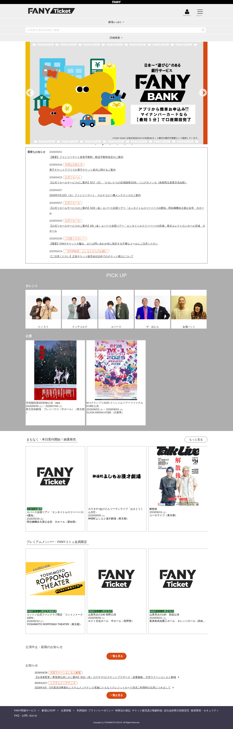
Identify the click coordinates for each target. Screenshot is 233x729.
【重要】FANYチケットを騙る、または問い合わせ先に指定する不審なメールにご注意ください (103, 243)
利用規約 (82, 710)
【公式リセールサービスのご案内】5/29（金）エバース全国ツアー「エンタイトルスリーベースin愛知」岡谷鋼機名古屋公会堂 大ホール (126, 210)
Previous (30, 93)
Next (203, 93)
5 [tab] (128, 145)
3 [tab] (114, 145)
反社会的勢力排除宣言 (176, 710)
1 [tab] (99, 145)
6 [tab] (136, 145)
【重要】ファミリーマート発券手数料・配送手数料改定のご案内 (86, 157)
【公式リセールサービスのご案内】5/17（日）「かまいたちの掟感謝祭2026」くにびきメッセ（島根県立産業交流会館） (118, 182)
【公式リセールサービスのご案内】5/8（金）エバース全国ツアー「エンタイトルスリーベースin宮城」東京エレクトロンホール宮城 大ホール (127, 228)
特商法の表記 (123, 710)
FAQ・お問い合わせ (25, 715)
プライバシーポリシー (101, 710)
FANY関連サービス (25, 710)
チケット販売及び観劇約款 (147, 710)
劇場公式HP (48, 710)
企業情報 (66, 710)
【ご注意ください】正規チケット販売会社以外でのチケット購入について (91, 256)
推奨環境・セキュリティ (205, 710)
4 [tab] (121, 145)
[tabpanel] (116, 93)
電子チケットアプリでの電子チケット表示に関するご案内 (82, 169)
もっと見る (196, 439)
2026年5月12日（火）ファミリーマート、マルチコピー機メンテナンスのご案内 (95, 195)
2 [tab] (106, 145)
